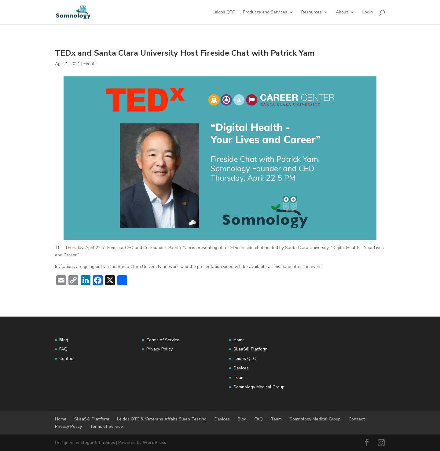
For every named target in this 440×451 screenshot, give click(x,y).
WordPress (154, 443)
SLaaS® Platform (250, 349)
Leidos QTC (224, 12)
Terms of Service (162, 340)
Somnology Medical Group (258, 387)
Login (367, 12)
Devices (241, 368)
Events (90, 64)
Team (238, 377)
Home (239, 340)
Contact (67, 358)
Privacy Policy (159, 349)
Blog (63, 340)
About (342, 12)
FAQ (63, 349)
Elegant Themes (97, 443)
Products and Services (265, 12)
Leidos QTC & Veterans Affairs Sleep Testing (162, 419)
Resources (311, 12)
